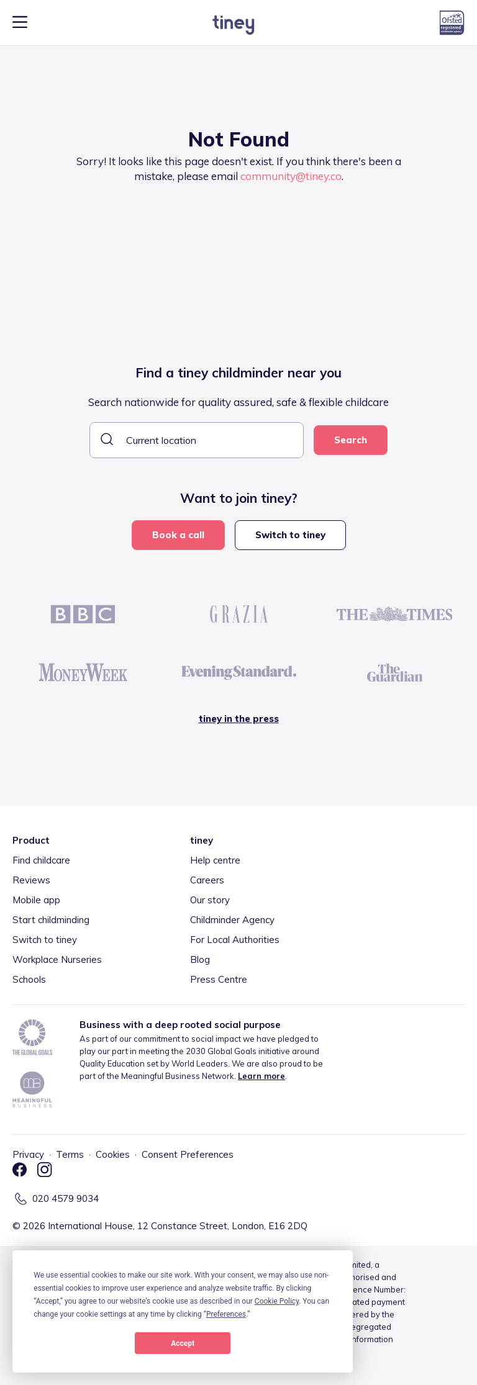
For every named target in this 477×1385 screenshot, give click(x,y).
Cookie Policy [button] (277, 1301)
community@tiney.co (291, 176)
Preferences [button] (226, 1314)
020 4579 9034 (65, 1198)
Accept (182, 1343)
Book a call (178, 535)
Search (350, 440)
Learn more (261, 1076)
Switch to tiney (290, 535)
